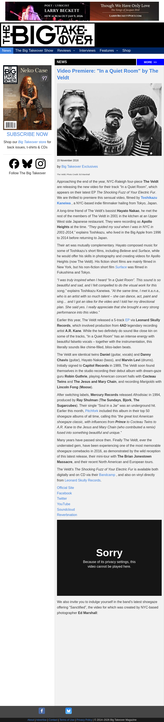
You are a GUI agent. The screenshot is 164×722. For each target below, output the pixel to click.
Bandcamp (107, 475)
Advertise (41, 719)
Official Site (65, 488)
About (30, 719)
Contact (53, 719)
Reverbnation (67, 515)
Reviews (64, 50)
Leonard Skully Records (82, 480)
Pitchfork (91, 411)
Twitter (62, 498)
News (6, 50)
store (32, 142)
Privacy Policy (84, 719)
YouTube (63, 504)
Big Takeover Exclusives (79, 166)
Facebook (64, 493)
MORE (150, 62)
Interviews (87, 50)
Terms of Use (67, 719)
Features (107, 50)
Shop (126, 50)
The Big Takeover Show (34, 50)
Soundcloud (66, 509)
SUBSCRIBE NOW (27, 134)
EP (127, 320)
